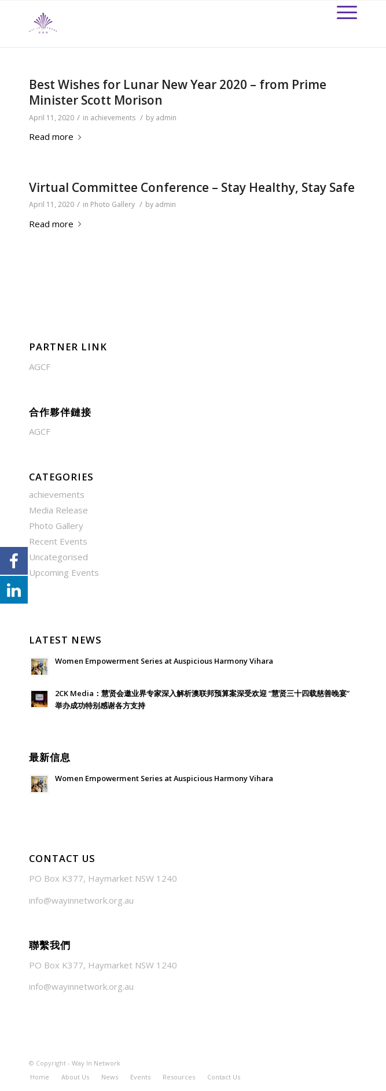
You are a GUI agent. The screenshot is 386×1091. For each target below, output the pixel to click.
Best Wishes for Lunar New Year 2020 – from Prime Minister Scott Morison (177, 92)
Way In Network (96, 1063)
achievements (112, 118)
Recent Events (58, 541)
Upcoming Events (64, 572)
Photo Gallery (112, 204)
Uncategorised (58, 557)
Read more (57, 136)
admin (166, 118)
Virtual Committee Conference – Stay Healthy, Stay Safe (192, 187)
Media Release (58, 510)
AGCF (39, 366)
